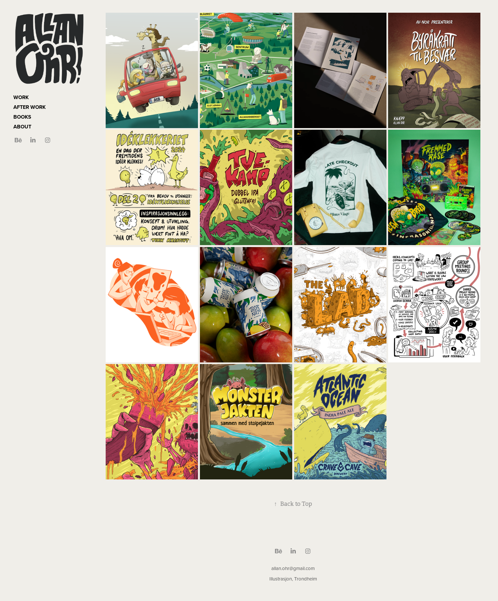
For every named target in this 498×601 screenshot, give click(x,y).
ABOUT (22, 126)
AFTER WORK (29, 107)
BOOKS (22, 117)
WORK (21, 97)
